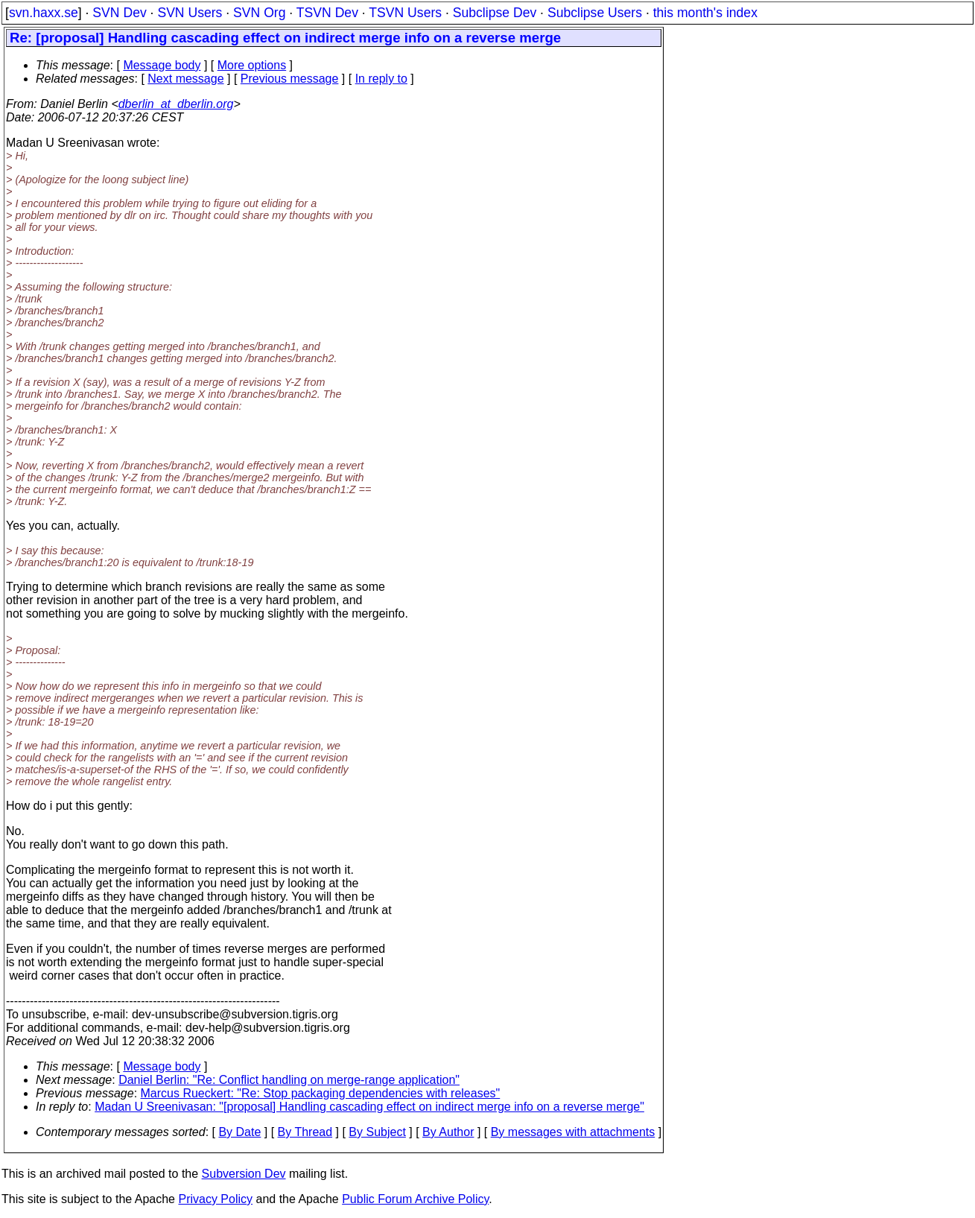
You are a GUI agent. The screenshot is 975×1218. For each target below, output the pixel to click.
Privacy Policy (215, 1199)
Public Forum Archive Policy (415, 1199)
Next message (185, 78)
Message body (161, 65)
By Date (239, 1132)
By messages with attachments (573, 1132)
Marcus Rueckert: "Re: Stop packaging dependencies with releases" (321, 1093)
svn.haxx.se (43, 12)
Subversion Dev (244, 1173)
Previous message (290, 78)
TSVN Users (405, 12)
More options (252, 65)
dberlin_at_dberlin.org (176, 104)
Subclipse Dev (494, 12)
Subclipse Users (594, 12)
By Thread (305, 1132)
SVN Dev (119, 12)
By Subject (377, 1132)
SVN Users (189, 12)
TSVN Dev (327, 12)
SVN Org (259, 12)
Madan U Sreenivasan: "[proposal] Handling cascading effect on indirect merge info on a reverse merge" (369, 1106)
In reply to (381, 78)
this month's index (705, 12)
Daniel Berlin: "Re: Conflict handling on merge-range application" (289, 1079)
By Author (448, 1132)
